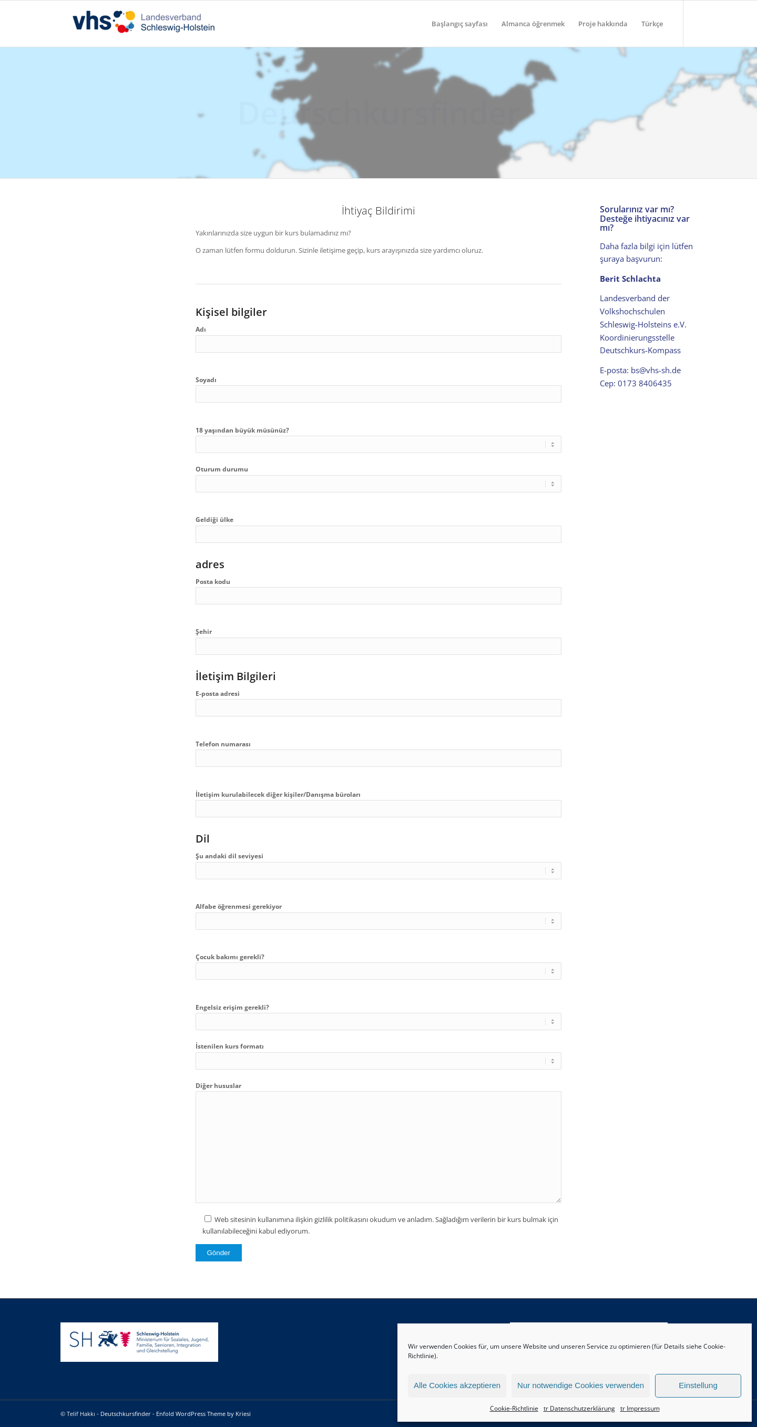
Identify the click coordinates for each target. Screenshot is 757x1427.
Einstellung (698, 1385)
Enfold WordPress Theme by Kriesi (203, 1414)
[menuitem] (460, 24)
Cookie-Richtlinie (514, 1408)
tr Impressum (640, 1408)
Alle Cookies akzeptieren (457, 1385)
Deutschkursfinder (125, 1414)
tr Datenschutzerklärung (579, 1408)
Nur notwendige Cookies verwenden (580, 1385)
